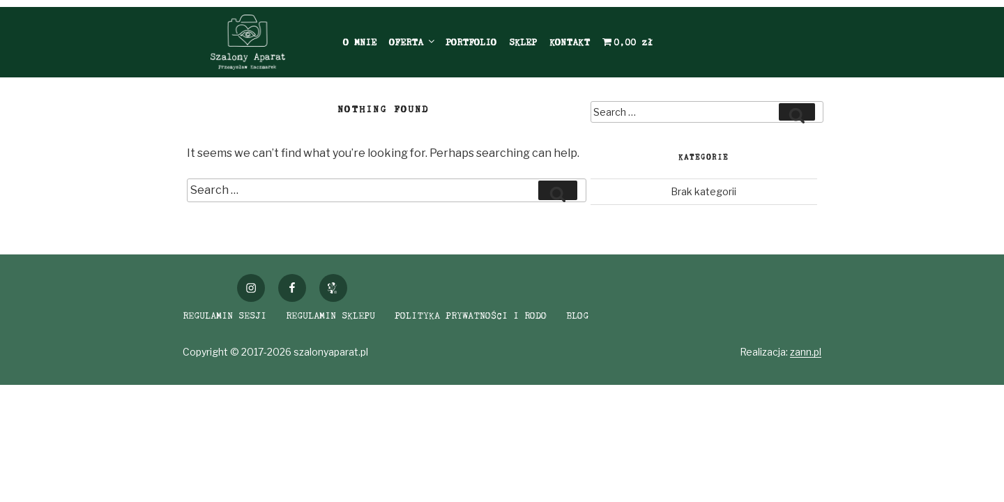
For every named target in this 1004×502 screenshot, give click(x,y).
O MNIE (359, 41)
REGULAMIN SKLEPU (330, 315)
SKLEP (523, 41)
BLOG (577, 315)
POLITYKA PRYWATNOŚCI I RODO (471, 315)
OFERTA (412, 41)
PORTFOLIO (471, 41)
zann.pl (805, 352)
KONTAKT (569, 41)
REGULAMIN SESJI (224, 315)
